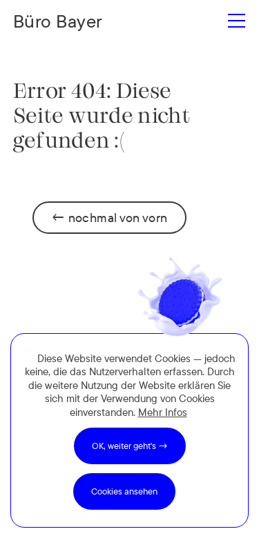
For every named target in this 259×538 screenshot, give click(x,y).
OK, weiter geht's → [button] (130, 445)
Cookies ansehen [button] (124, 491)
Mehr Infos (162, 412)
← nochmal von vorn (109, 218)
